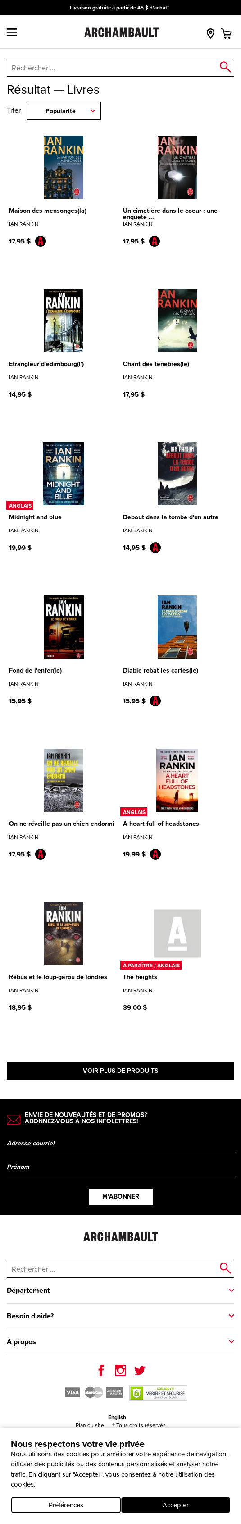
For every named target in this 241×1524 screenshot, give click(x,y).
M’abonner (120, 1196)
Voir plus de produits (120, 1070)
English (117, 1417)
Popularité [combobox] (60, 111)
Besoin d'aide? (30, 1316)
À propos (21, 1341)
